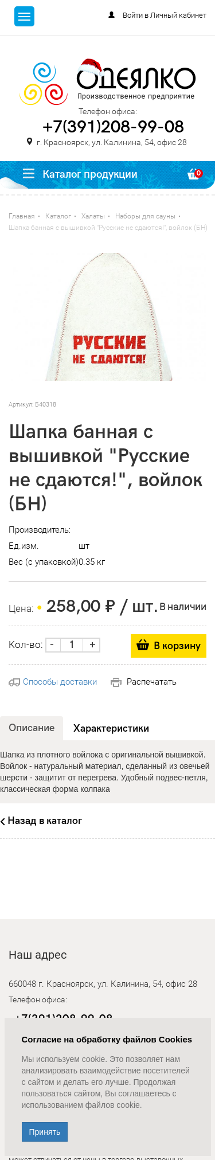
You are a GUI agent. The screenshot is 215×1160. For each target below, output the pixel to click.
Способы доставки (53, 682)
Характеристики (111, 728)
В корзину (177, 646)
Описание (31, 728)
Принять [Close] (45, 1131)
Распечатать (144, 682)
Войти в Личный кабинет (164, 15)
